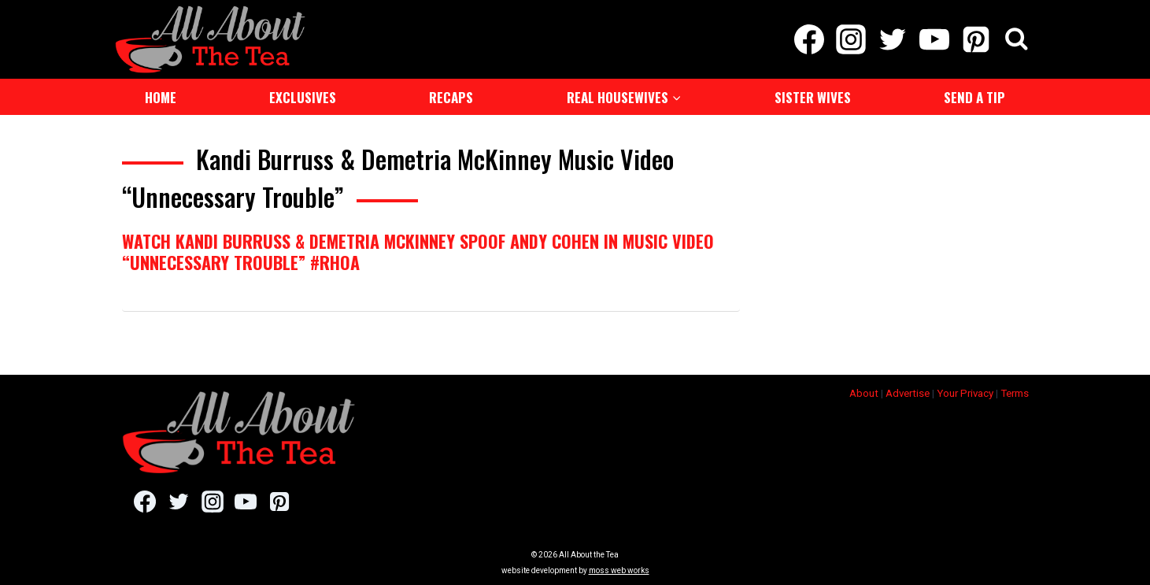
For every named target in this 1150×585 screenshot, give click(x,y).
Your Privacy (965, 393)
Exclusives (302, 97)
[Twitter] (892, 39)
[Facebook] (809, 39)
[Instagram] (850, 39)
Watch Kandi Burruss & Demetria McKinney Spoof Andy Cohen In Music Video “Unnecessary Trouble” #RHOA (418, 251)
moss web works (619, 570)
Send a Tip (974, 97)
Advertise (908, 393)
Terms (1014, 393)
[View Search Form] (1016, 39)
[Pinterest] (976, 39)
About (863, 393)
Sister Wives (813, 97)
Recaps (451, 97)
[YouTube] (935, 39)
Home (160, 97)
